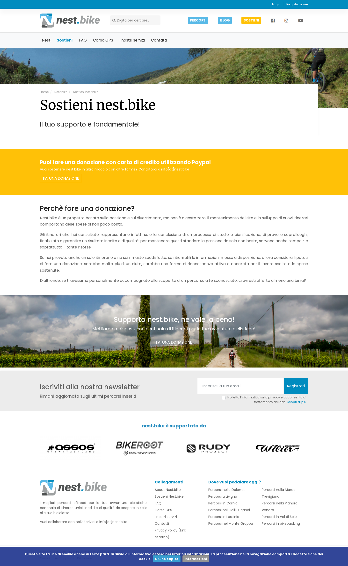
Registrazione (297, 4)
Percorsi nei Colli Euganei (229, 510)
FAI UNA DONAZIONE (61, 178)
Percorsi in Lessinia (223, 517)
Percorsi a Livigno (222, 497)
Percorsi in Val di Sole (279, 517)
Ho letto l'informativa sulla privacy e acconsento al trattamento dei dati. (266, 400)
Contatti (159, 40)
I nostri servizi (132, 40)
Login (276, 4)
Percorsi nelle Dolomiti (227, 490)
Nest (46, 40)
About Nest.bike (168, 490)
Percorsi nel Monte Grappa (230, 524)
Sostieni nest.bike (85, 92)
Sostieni (64, 40)
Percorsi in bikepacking (281, 524)
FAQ (83, 40)
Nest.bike (60, 92)
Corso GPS (103, 40)
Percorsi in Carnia (223, 503)
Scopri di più (296, 402)
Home (44, 92)
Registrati (296, 386)
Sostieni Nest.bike (169, 497)
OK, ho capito (166, 559)
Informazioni (196, 559)
